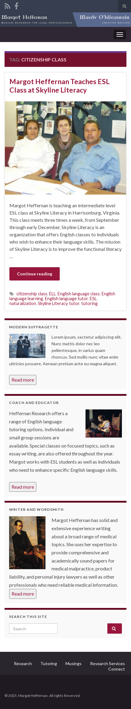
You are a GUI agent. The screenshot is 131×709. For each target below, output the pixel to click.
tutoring (89, 303)
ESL (93, 298)
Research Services (107, 663)
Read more (23, 379)
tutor (74, 303)
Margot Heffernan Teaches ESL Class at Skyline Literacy (59, 85)
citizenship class (31, 293)
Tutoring (48, 663)
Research (23, 663)
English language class (79, 293)
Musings (74, 663)
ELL (52, 293)
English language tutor (66, 298)
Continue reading (34, 273)
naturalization (22, 303)
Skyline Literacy (52, 303)
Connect (116, 668)
